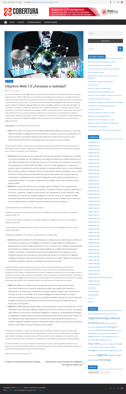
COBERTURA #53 (94, 149)
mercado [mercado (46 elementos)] (118, 344)
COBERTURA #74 (94, 219)
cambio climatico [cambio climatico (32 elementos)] (110, 323)
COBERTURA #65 (94, 191)
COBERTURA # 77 (94, 142)
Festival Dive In (93, 85)
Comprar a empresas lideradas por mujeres (21, 362)
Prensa (90, 302)
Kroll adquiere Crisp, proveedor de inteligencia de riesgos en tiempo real (65, 363)
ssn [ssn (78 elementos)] (119, 355)
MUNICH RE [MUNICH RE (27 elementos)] (95, 347)
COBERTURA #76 (94, 226)
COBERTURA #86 (94, 257)
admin (19, 91)
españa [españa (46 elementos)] (91, 336)
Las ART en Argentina (95, 109)
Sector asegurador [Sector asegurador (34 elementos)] (110, 350)
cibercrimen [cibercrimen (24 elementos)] (91, 327)
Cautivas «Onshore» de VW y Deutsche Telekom (104, 130)
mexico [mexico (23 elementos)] (90, 347)
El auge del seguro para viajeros (99, 99)
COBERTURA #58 (94, 167)
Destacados (9, 81)
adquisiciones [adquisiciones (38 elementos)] (101, 314)
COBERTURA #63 (94, 184)
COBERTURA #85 (94, 253)
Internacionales (34, 22)
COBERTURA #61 (94, 177)
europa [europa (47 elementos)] (108, 336)
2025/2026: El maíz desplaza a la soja (101, 120)
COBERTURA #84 (94, 250)
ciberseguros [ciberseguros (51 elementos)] (111, 327)
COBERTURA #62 (94, 180)
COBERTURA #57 (94, 163)
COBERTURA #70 (94, 208)
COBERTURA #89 (94, 267)
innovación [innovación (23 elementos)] (108, 340)
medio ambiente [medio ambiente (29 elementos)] (109, 344)
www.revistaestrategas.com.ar (22, 354)
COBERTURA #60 (94, 174)
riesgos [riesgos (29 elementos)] (101, 350)
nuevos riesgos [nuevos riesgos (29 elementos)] (104, 347)
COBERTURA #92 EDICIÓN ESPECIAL (100, 278)
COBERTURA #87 (94, 260)
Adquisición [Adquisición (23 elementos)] (110, 314)
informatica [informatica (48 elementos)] (100, 339)
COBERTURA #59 (94, 170)
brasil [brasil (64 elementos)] (101, 323)
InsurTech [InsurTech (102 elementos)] (94, 343)
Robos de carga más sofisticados (99, 88)
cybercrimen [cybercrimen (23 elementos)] (118, 330)
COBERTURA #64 (94, 187)
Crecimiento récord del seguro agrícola (101, 106)
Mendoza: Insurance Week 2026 (99, 116)
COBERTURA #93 (94, 281)
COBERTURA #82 (94, 243)
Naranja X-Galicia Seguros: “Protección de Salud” (105, 95)
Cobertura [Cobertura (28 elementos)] (91, 330)
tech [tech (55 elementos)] (97, 360)
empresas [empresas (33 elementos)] (114, 333)
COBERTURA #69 (94, 205)
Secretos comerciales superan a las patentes (103, 69)
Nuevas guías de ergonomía (98, 127)
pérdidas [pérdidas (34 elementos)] (112, 347)
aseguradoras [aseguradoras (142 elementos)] (111, 318)
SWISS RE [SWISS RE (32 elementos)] (91, 360)
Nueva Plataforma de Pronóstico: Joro (101, 92)
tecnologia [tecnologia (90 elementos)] (105, 359)
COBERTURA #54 (94, 153)
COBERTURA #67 (94, 198)
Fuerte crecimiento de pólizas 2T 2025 (101, 113)
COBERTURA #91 (94, 274)
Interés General (50, 22)
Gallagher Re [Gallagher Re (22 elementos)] (115, 336)
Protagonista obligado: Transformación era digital (105, 102)
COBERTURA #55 (94, 156)
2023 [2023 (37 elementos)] (94, 314)
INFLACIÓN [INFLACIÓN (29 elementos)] (91, 340)
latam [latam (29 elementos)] (102, 344)
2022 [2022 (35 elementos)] (90, 314)
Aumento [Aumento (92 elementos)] (93, 323)
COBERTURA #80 (94, 236)
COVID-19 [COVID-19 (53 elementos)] (99, 330)
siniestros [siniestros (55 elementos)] (112, 355)
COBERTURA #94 (94, 284)
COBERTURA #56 (94, 160)
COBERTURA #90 (94, 271)
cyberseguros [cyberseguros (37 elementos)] (93, 333)
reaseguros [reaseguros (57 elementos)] (93, 350)
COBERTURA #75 (94, 222)
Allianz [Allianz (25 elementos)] (115, 314)
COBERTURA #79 (94, 232)
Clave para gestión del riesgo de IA (100, 65)
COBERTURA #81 (94, 239)
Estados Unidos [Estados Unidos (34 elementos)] (99, 336)
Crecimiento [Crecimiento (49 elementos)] (109, 330)
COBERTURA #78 (94, 229)
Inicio (12, 22)
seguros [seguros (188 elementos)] (102, 355)
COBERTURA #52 (94, 146)
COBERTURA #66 (94, 194)
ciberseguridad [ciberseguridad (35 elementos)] (100, 327)
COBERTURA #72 (94, 215)
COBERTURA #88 (94, 264)
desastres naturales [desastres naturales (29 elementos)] (104, 333)
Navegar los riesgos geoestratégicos (100, 81)
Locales (21, 22)
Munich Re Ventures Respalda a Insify (45, 2)
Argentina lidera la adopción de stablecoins (103, 123)
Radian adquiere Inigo (96, 72)
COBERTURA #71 (94, 212)
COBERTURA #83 (94, 246)
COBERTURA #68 (94, 201)
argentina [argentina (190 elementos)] (94, 318)
